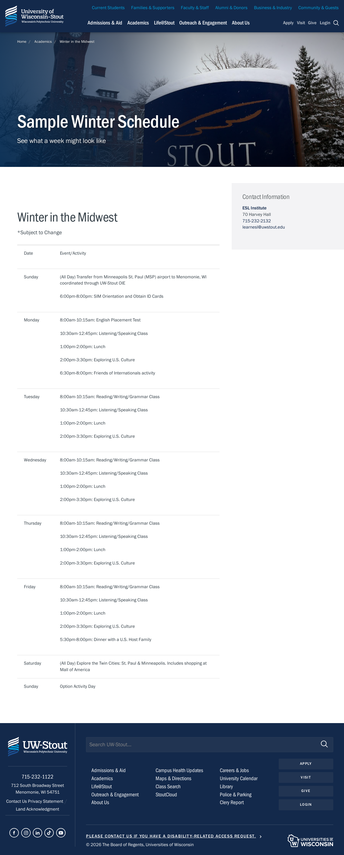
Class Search (168, 786)
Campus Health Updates (179, 770)
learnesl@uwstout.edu (263, 227)
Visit (301, 23)
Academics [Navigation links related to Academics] (138, 23)
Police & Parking (236, 794)
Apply (288, 23)
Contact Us (17, 801)
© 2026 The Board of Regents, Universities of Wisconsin (140, 844)
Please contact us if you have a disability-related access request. (171, 836)
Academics (43, 42)
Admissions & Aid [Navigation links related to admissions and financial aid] (105, 23)
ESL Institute (254, 208)
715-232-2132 (256, 221)
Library (226, 786)
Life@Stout (101, 786)
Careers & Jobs (234, 770)
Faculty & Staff (195, 7)
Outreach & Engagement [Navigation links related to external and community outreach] (203, 23)
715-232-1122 (37, 776)
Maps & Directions (173, 778)
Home (21, 42)
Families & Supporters (152, 7)
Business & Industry (273, 7)
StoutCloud (166, 794)
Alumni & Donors (231, 7)
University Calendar (238, 778)
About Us (241, 23)
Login (325, 23)
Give (312, 23)
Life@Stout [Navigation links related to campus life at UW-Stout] (164, 23)
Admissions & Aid (108, 770)
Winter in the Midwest (77, 42)
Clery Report (232, 802)
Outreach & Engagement (115, 794)
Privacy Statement (46, 801)
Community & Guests (318, 7)
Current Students (108, 7)
